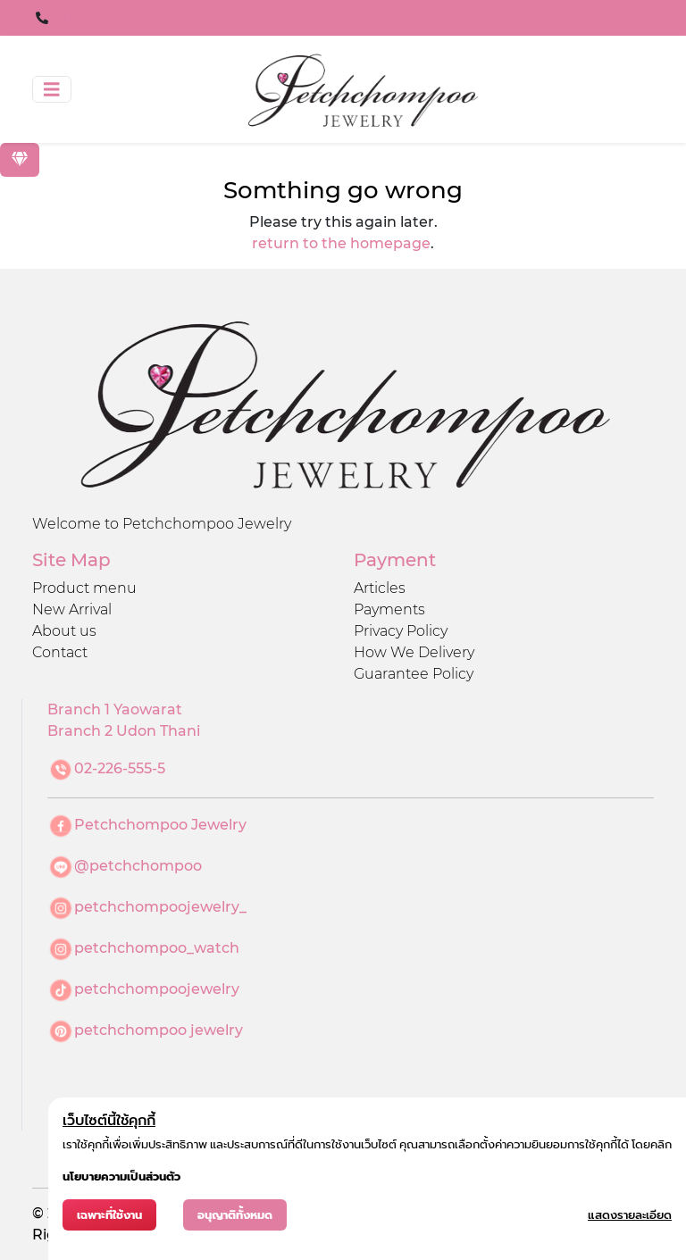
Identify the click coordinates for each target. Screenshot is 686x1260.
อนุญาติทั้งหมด (234, 1215)
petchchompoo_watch (156, 947)
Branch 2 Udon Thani (123, 730)
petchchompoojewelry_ (160, 906)
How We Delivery (414, 652)
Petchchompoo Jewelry (160, 824)
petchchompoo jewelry (158, 1030)
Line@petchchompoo (130, 17)
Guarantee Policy (413, 673)
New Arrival (72, 609)
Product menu (84, 588)
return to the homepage (341, 243)
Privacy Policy (401, 630)
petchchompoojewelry (156, 988)
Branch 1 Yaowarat (114, 709)
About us (64, 630)
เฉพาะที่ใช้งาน (109, 1215)
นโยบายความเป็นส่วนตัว (121, 1176)
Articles (380, 588)
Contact (60, 652)
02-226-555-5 (119, 768)
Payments (389, 609)
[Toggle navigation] (51, 90)
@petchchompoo (138, 865)
